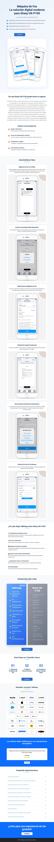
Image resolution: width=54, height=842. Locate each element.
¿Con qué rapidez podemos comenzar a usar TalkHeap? (19, 796)
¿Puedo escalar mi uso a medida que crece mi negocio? (19, 812)
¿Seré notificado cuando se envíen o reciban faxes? (18, 784)
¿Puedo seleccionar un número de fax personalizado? (19, 788)
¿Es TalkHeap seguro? (12, 808)
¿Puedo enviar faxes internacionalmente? (16, 804)
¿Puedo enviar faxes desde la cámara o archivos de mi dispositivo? (22, 780)
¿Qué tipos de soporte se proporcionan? (16, 816)
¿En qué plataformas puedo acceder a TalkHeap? (18, 800)
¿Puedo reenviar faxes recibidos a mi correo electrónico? (19, 792)
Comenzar (19, 34)
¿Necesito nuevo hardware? (13, 776)
